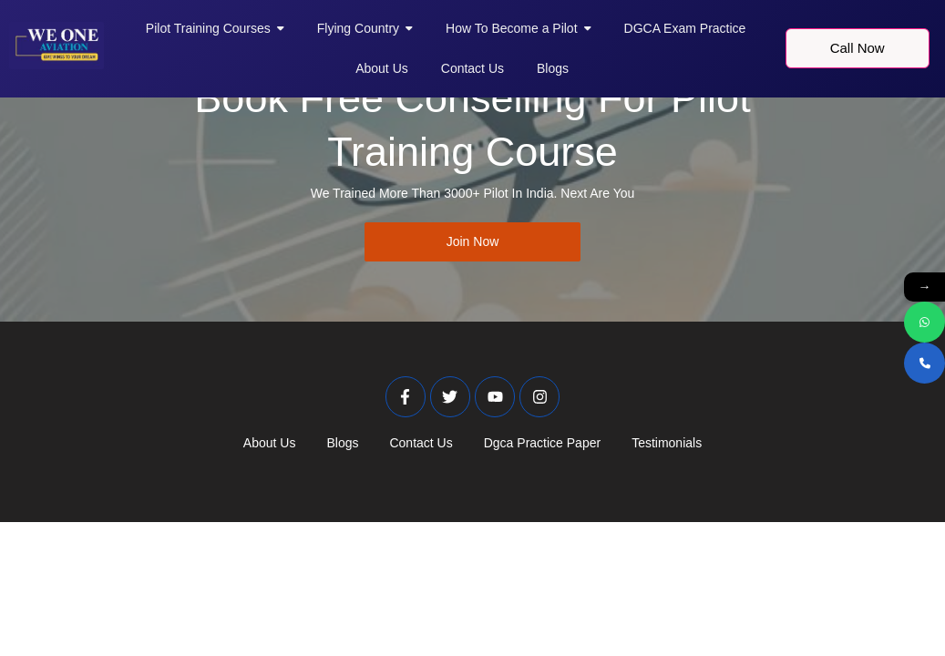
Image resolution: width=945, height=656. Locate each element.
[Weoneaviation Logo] (56, 46)
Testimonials (667, 443)
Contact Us (420, 443)
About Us (269, 443)
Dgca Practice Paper (542, 443)
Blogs (342, 443)
